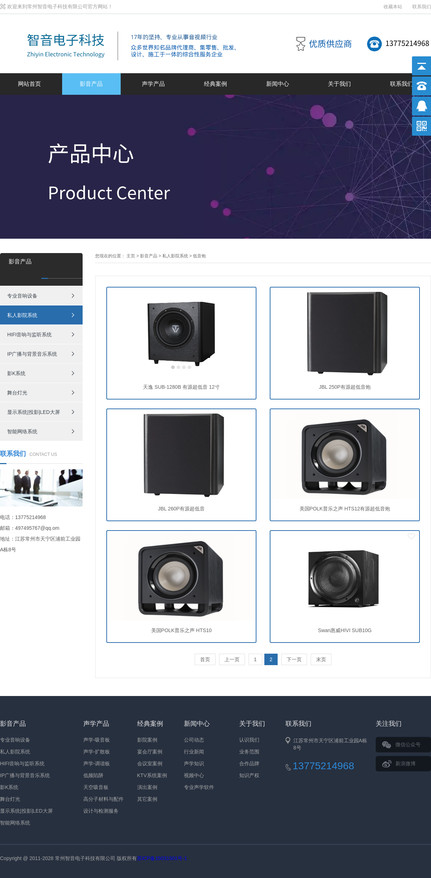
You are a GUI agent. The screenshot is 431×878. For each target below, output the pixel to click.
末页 (321, 659)
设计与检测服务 (101, 811)
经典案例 (215, 84)
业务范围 (249, 752)
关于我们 (339, 84)
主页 (130, 255)
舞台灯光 (17, 393)
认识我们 (249, 740)
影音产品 (91, 84)
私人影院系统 (22, 315)
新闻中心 (277, 84)
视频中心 (194, 775)
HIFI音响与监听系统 (29, 334)
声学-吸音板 (96, 740)
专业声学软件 (199, 787)
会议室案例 (149, 763)
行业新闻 (194, 752)
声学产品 (153, 84)
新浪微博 (405, 763)
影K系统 (16, 373)
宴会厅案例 (149, 752)
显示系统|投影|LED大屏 (33, 412)
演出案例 (147, 787)
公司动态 (194, 740)
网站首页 (29, 84)
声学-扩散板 (96, 752)
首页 (205, 659)
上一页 (232, 659)
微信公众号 (408, 744)
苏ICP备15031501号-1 (162, 858)
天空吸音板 (95, 787)
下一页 (294, 659)
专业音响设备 (22, 296)
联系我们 (421, 6)
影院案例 (147, 740)
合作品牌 (249, 763)
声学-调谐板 (96, 763)
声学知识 (194, 763)
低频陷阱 (93, 775)
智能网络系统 (22, 431)
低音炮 (199, 255)
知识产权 (249, 775)
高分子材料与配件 (103, 799)
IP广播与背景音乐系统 (32, 354)
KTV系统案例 (152, 775)
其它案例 (147, 799)
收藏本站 (393, 6)
